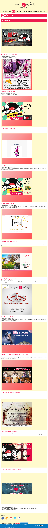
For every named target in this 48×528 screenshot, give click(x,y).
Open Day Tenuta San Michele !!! (8, 279)
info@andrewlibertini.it (19, 523)
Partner (20, 11)
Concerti (13, 11)
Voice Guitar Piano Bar (6, 505)
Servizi (10, 11)
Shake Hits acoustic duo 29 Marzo (9, 91)
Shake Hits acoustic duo (6, 166)
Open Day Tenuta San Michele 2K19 (9, 241)
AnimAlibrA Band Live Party (8, 128)
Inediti (29, 11)
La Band (16, 11)
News (31, 11)
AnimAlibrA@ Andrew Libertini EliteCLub (11, 469)
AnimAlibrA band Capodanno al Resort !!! (10, 392)
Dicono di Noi (24, 11)
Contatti (44, 11)
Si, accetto (36, 525)
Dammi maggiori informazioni (10, 527)
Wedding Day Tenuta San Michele (9, 431)
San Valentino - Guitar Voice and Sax (9, 316)
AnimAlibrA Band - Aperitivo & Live (9, 54)
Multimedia (35, 11)
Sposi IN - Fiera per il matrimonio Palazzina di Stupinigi (14, 354)
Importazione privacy (24, 523)
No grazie (40, 525)
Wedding (6, 11)
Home (3, 11)
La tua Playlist (39, 11)
